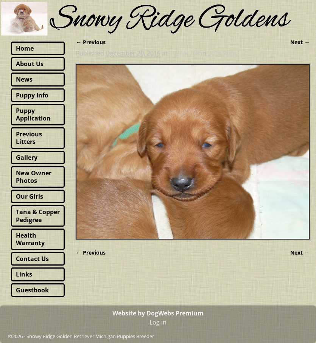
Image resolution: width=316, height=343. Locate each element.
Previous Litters (29, 138)
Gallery (26, 157)
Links (24, 274)
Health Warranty (30, 239)
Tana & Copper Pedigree (38, 216)
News (24, 79)
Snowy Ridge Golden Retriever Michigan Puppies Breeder (90, 336)
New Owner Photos (33, 177)
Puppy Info (32, 95)
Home (25, 48)
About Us (30, 64)
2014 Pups (222, 53)
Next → (300, 42)
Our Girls (29, 196)
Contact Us (32, 259)
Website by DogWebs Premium (158, 313)
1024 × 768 (184, 53)
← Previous (90, 42)
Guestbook (32, 290)
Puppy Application (33, 114)
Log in (158, 322)
